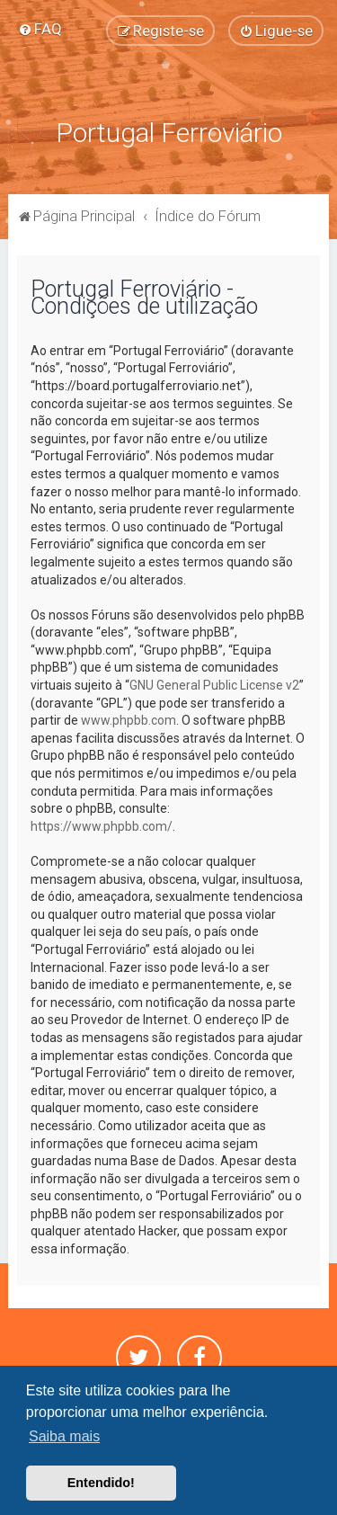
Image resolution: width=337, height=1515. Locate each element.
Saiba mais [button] (64, 1436)
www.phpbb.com (128, 720)
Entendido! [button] (101, 1482)
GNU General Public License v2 (214, 685)
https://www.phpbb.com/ (102, 826)
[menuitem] (40, 28)
